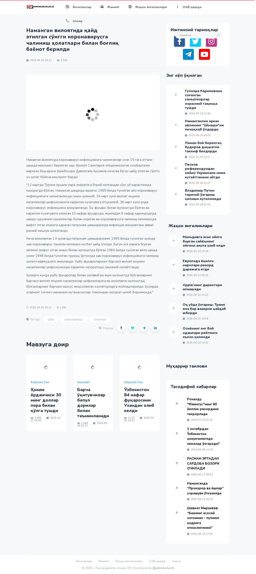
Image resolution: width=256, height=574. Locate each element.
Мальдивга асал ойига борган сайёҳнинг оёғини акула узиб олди (204, 241)
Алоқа (74, 21)
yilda (51, 319)
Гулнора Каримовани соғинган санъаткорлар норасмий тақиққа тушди (203, 99)
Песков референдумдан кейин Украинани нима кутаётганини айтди (205, 171)
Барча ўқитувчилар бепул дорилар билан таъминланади (93, 403)
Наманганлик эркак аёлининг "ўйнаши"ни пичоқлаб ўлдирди (204, 125)
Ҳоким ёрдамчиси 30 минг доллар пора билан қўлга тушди (46, 400)
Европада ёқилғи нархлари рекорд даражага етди (198, 265)
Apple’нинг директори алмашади (202, 287)
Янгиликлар (78, 7)
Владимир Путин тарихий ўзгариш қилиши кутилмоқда (203, 194)
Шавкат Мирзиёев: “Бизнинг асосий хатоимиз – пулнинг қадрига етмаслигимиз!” (203, 518)
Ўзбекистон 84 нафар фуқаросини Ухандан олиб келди (139, 400)
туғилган (99, 319)
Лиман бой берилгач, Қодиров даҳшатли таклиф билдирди (203, 147)
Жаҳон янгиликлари (147, 7)
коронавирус (74, 319)
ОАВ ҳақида (189, 7)
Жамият (109, 7)
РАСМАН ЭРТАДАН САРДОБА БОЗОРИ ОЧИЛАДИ (203, 463)
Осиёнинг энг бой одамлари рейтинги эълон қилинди (200, 332)
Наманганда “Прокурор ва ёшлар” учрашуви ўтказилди (205, 488)
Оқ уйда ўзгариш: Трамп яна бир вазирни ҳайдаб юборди (204, 308)
